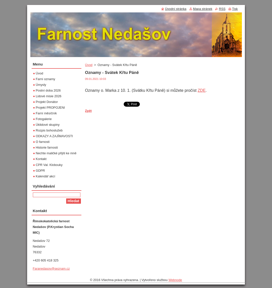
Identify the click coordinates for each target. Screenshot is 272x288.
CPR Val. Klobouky (49, 165)
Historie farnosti (47, 147)
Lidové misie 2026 (48, 96)
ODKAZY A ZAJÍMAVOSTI (54, 136)
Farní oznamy (45, 79)
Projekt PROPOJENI (50, 107)
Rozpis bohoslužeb (49, 130)
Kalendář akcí (45, 176)
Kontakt (41, 159)
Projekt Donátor (47, 102)
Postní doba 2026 (48, 90)
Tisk (235, 9)
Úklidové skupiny (48, 125)
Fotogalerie (44, 119)
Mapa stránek (203, 9)
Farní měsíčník (46, 113)
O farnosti (43, 142)
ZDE (202, 90)
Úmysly (41, 85)
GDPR (40, 170)
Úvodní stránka (175, 9)
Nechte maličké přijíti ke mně (56, 153)
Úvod (89, 65)
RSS (222, 9)
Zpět (88, 111)
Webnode (175, 280)
